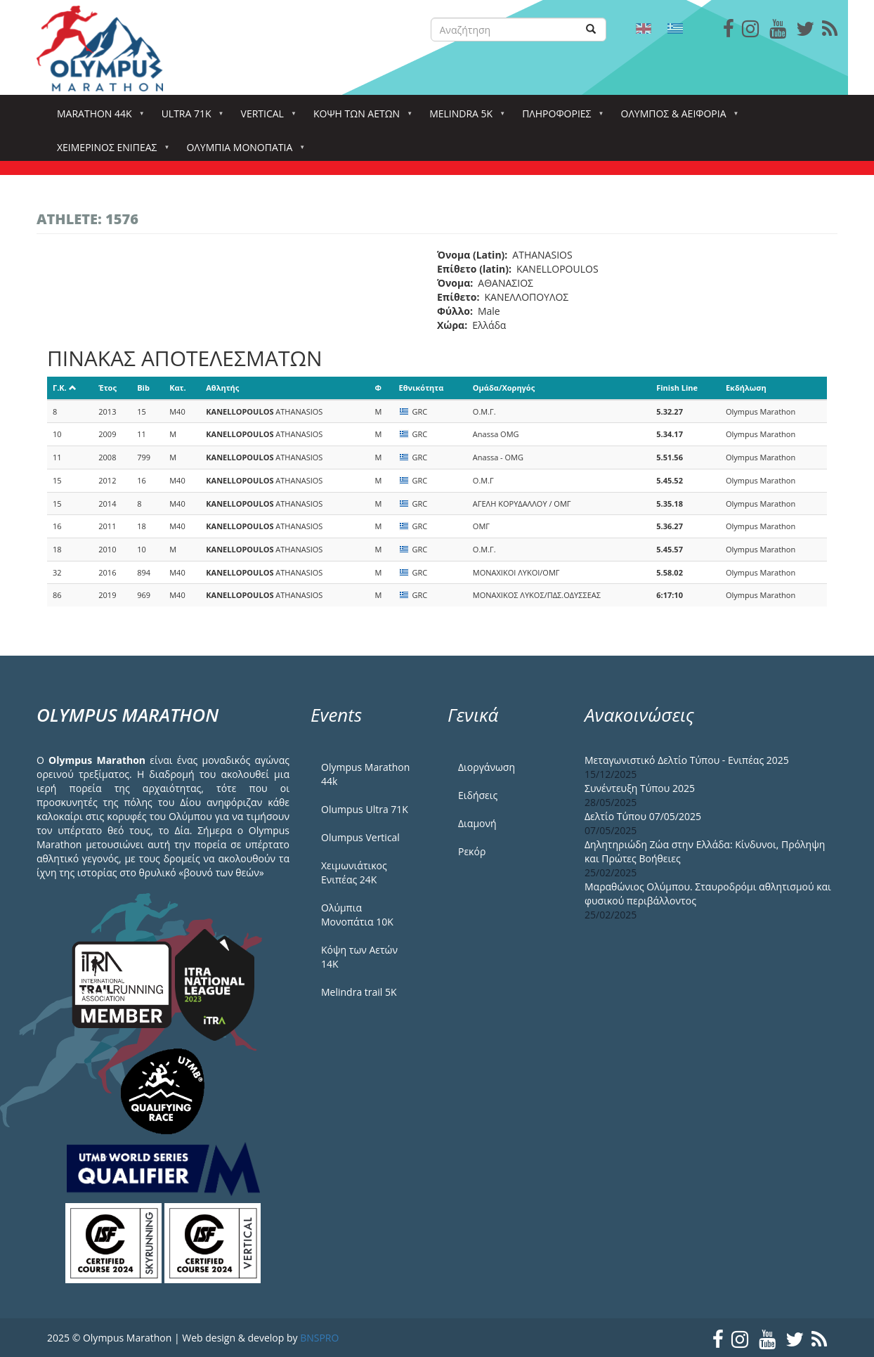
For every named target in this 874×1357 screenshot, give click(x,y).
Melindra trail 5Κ (359, 992)
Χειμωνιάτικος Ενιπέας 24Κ (354, 872)
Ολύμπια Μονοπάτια (242, 151)
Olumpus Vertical (360, 837)
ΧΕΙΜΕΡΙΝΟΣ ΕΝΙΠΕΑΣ (109, 151)
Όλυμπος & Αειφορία (676, 118)
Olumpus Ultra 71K (364, 809)
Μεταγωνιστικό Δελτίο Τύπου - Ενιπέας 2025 (687, 760)
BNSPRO (319, 1337)
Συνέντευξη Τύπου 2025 (640, 788)
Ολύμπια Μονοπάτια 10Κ (357, 914)
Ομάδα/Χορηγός (504, 387)
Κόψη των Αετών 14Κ (359, 956)
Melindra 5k (463, 118)
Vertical (265, 118)
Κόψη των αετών (359, 118)
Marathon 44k (97, 118)
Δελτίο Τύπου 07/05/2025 (643, 816)
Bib (143, 387)
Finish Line (677, 387)
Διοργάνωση (486, 767)
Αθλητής (222, 387)
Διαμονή (477, 823)
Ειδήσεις (477, 795)
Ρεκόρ (471, 851)
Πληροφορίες (559, 118)
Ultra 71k (189, 118)
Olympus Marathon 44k (365, 774)
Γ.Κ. (65, 387)
